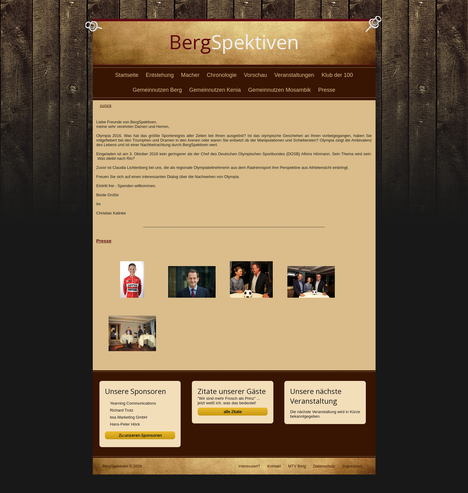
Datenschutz (324, 466)
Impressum (352, 466)
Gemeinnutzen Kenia (215, 90)
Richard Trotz (121, 410)
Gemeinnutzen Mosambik (279, 90)
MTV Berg (297, 466)
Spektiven (234, 42)
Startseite (126, 75)
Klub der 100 (337, 75)
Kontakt (274, 466)
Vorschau (255, 75)
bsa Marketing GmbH (128, 417)
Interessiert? (249, 466)
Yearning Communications (133, 403)
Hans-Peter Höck (125, 424)
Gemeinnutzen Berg (157, 90)
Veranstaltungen (294, 75)
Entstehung (160, 75)
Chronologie (222, 75)
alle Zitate (233, 411)
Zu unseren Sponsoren (140, 435)
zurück (106, 105)
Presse (326, 90)
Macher (190, 75)
